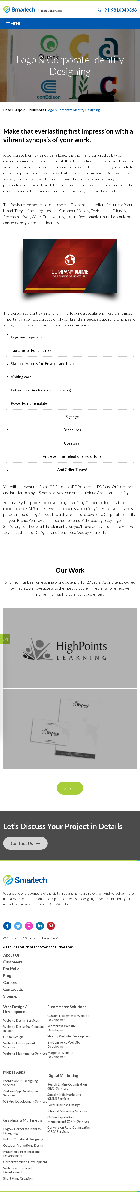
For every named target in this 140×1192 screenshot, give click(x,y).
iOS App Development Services (25, 1101)
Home (7, 110)
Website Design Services (21, 1020)
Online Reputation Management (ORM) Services (68, 1119)
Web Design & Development (15, 1009)
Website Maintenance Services (25, 1053)
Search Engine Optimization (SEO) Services (67, 1086)
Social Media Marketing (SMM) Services (64, 1096)
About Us (11, 955)
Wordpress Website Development (61, 1028)
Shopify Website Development (69, 1036)
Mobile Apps (14, 1072)
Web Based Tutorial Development (17, 1170)
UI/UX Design (13, 1037)
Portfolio (11, 968)
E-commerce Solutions (66, 1006)
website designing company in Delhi (85, 173)
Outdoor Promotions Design (23, 1145)
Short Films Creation (18, 1178)
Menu (14, 23)
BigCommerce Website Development (63, 1044)
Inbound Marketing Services (67, 1111)
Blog (7, 975)
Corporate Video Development (25, 1162)
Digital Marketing (62, 1075)
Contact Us (25, 843)
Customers (13, 962)
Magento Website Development (60, 1055)
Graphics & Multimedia (23, 1120)
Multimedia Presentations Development (21, 1154)
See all (70, 788)
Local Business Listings (63, 1105)
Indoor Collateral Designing (23, 1139)
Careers (10, 982)
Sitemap (10, 996)
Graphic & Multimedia (29, 110)
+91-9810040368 (117, 9)
